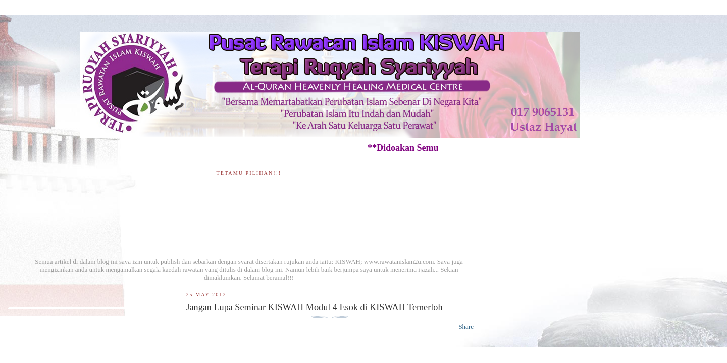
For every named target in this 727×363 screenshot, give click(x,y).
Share (466, 326)
